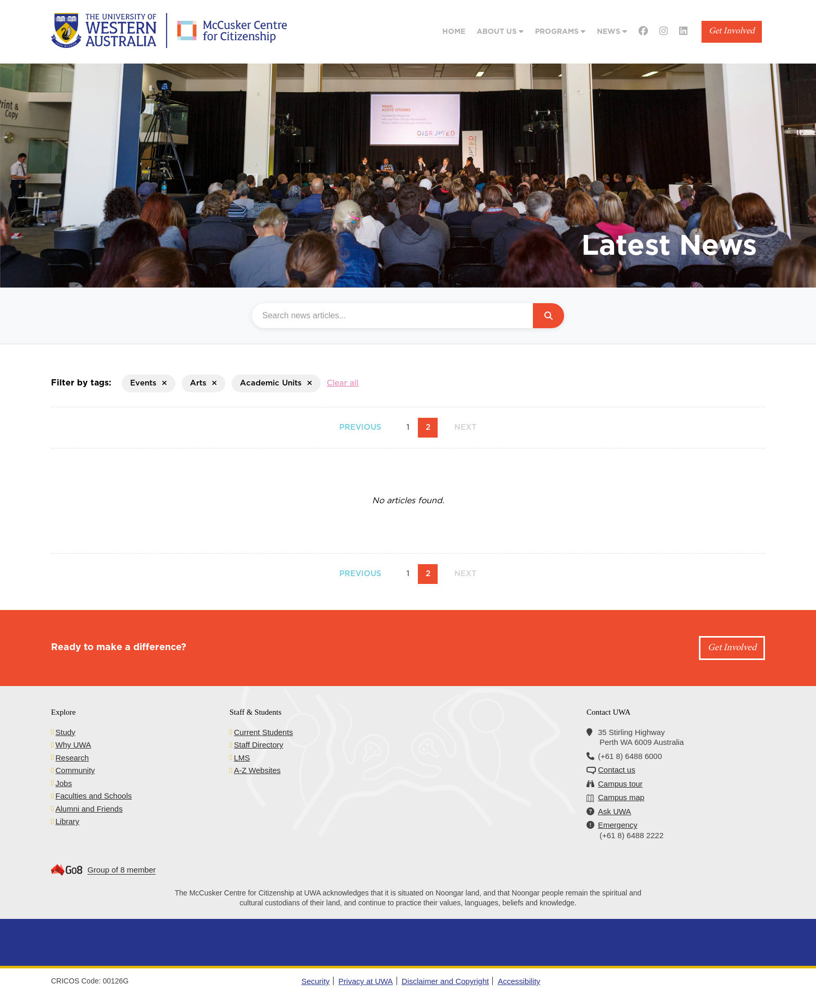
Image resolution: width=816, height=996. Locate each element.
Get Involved (732, 31)
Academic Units (276, 383)
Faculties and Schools (93, 795)
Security (315, 981)
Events (148, 383)
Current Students (263, 732)
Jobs (63, 783)
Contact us (616, 769)
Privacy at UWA (365, 981)
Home (453, 31)
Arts (203, 383)
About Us (500, 31)
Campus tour (620, 783)
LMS (242, 757)
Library (67, 821)
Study (65, 732)
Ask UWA (614, 811)
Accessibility (519, 981)
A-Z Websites (257, 770)
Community (75, 770)
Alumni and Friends (88, 808)
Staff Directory (258, 744)
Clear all (343, 383)
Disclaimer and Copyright (445, 981)
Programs (560, 31)
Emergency (618, 824)
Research (71, 757)
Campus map (621, 797)
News (612, 31)
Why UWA (73, 744)
